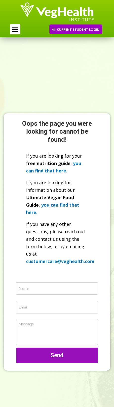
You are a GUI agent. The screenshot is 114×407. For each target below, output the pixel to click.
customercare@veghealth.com (60, 261)
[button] (15, 29)
